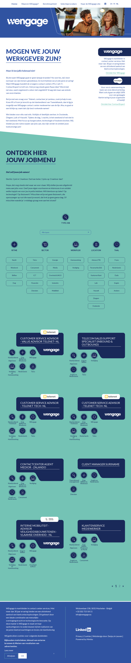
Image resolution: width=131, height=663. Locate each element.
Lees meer (8, 650)
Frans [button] (117, 260)
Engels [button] (116, 283)
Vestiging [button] (75, 268)
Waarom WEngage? (30, 4)
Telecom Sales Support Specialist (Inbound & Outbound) (99, 341)
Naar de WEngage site (90, 4)
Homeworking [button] (76, 260)
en (111, 4)
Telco (35, 260)
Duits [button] (117, 275)
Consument (35, 268)
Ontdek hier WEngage (115, 73)
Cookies (87, 636)
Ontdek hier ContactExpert (113, 104)
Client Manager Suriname (100, 464)
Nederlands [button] (116, 268)
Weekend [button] (14, 268)
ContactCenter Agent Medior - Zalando (36, 466)
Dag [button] (14, 283)
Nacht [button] (14, 260)
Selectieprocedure (69, 4)
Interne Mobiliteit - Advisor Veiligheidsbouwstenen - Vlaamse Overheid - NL (38, 530)
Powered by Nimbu (84, 639)
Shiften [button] (14, 275)
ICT (34, 275)
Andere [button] (116, 291)
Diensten (34, 291)
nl (117, 4)
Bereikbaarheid (50, 4)
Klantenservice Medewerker (93, 527)
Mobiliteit (55, 291)
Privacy (79, 636)
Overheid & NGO (55, 275)
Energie (55, 260)
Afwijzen (11, 656)
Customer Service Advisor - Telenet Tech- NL (39, 404)
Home (14, 4)
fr (114, 4)
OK (22, 656)
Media (55, 268)
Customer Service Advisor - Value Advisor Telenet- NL (39, 340)
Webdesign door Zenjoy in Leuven (107, 636)
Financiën (34, 283)
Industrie (55, 283)
